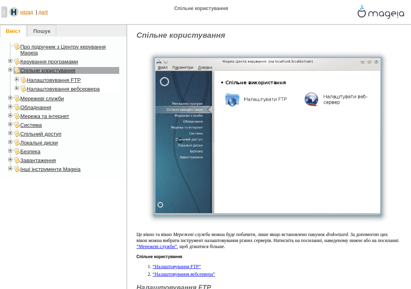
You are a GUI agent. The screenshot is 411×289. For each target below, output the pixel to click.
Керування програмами (49, 62)
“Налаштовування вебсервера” (184, 274)
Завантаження (38, 160)
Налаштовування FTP (53, 80)
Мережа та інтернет (44, 116)
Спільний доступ (40, 134)
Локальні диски (39, 143)
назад (26, 12)
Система (31, 125)
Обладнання (35, 107)
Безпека (30, 152)
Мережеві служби (42, 99)
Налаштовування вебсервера (63, 89)
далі (43, 12)
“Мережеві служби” (156, 246)
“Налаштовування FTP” (177, 266)
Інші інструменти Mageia (50, 169)
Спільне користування (47, 70)
